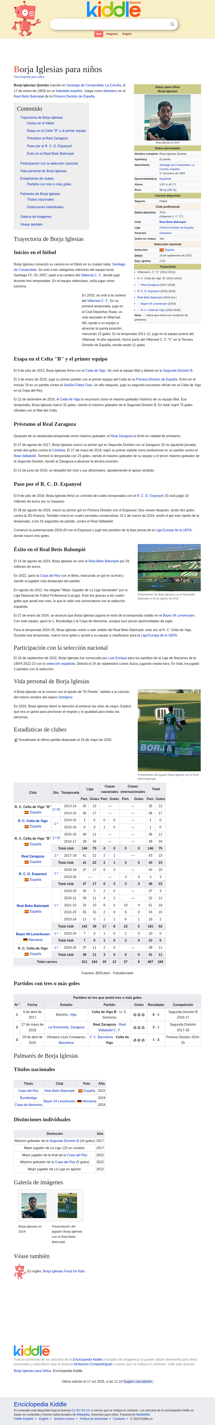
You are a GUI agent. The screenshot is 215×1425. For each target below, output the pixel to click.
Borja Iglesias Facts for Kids (64, 1271)
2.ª (56, 855)
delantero (110, 91)
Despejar (163, 24)
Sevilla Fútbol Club (78, 385)
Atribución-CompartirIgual (93, 1364)
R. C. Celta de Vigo (153, 310)
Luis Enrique (117, 658)
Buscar (172, 24)
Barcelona (66, 1042)
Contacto (119, 1418)
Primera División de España (176, 227)
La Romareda (58, 1027)
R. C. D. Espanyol (148, 291)
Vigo (73, 1014)
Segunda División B (178, 370)
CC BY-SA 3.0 (81, 1410)
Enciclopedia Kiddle (87, 1359)
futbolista (62, 91)
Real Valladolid (25, 456)
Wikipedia (83, 1414)
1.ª (56, 823)
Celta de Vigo (95, 370)
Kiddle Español (24, 1418)
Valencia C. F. (91, 275)
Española (165, 178)
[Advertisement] (107, 50)
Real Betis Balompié (172, 221)
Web (98, 33)
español (76, 91)
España (175, 169)
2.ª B (56, 809)
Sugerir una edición (138, 1381)
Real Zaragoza (150, 284)
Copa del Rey (50, 575)
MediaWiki (143, 1414)
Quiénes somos (64, 1418)
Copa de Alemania (28, 1105)
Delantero (165, 233)
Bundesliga (28, 1098)
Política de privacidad (94, 1418)
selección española (60, 663)
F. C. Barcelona (101, 1037)
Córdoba (58, 450)
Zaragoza (77, 1027)
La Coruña (113, 85)
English (127, 33)
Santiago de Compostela (174, 164)
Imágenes (112, 33)
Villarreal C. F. (97, 301)
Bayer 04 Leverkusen (154, 303)
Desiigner (65, 697)
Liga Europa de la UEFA (174, 530)
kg (164, 189)
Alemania (36, 940)
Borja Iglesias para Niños (32, 1371)
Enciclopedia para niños (29, 76)
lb (174, 189)
